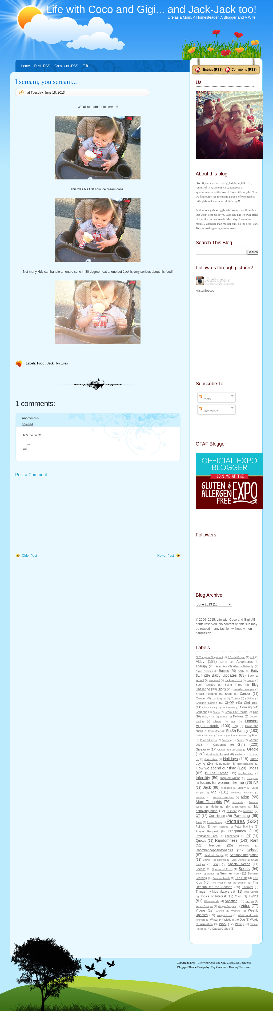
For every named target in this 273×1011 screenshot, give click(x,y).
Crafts (216, 712)
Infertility (203, 778)
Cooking (246, 707)
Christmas (251, 703)
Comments (239, 69)
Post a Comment (31, 474)
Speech (201, 868)
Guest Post (211, 759)
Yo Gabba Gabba (219, 928)
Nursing (248, 811)
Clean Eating (209, 707)
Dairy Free (208, 716)
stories (210, 873)
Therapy (247, 887)
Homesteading (245, 763)
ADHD (223, 661)
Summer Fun (229, 873)
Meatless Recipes (242, 792)
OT (198, 816)
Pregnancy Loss (207, 835)
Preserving (232, 835)
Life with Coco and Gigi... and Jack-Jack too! (151, 9)
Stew (198, 873)
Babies (224, 671)
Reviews (244, 845)
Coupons (201, 711)
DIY (233, 721)
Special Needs (239, 864)
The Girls (241, 878)
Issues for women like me (222, 782)
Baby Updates (224, 675)
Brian (228, 693)
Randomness (226, 840)
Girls (242, 744)
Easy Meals (215, 730)
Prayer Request (207, 831)
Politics (200, 826)
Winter (214, 919)
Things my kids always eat (215, 891)
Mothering (217, 806)
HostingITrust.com (240, 967)
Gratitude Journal (217, 754)
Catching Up (219, 698)
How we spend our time (216, 768)
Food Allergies (208, 740)
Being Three (233, 684)
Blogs (222, 689)
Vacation (231, 901)
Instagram (252, 778)
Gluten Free (224, 749)
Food (41, 363)
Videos (200, 910)
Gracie (252, 749)
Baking (250, 680)
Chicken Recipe (206, 702)
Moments (237, 802)
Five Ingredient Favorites (232, 735)
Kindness (226, 787)
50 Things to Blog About (209, 657)
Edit (85, 66)
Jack (50, 363)
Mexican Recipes (223, 797)
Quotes (201, 840)
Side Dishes (238, 859)
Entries (208, 69)
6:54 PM (27, 424)
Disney (217, 721)
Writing (239, 924)
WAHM (220, 910)
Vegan (250, 901)
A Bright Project (236, 657)
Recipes (214, 845)
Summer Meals (221, 878)
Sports (244, 868)
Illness (252, 768)
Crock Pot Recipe (236, 711)
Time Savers (251, 891)
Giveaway (203, 749)
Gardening (219, 744)
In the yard (245, 773)
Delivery (238, 716)
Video (245, 906)
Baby (241, 670)
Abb (252, 657)
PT (248, 836)
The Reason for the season (228, 882)
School (252, 850)
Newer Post (165, 555)
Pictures (62, 363)
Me (213, 792)
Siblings (221, 859)
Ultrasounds (211, 901)
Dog (235, 726)
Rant (254, 840)
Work (223, 924)
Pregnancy (237, 831)
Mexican (200, 797)
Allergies (221, 666)
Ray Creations (219, 967)
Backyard (214, 680)
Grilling (239, 754)
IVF (255, 783)
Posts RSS (42, 66)
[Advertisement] (55, 515)
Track (238, 896)
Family (242, 730)
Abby (200, 661)
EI (227, 731)
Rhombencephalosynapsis (214, 850)
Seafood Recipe (213, 855)
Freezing (226, 740)
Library (242, 787)
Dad (255, 711)
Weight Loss (224, 915)
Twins (253, 896)
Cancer (245, 694)
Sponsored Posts (222, 869)
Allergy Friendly (243, 666)
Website (235, 910)
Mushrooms (239, 806)
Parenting (242, 815)
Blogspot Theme (187, 967)
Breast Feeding (206, 693)
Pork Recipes (220, 826)
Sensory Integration (244, 855)
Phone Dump (214, 822)
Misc (245, 797)
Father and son (204, 735)
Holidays (230, 759)
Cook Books (228, 707)
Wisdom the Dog (234, 919)
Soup (216, 864)
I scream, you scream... (46, 81)
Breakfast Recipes (244, 689)
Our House (217, 816)
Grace (238, 749)
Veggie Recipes (227, 906)
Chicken (250, 698)
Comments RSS (66, 66)
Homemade (222, 763)
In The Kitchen (216, 773)
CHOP (229, 703)
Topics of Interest (213, 896)
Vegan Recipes (204, 906)
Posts (205, 399)
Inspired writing (230, 778)
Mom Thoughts (209, 802)
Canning (201, 698)
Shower (207, 859)
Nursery (232, 811)
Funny (240, 740)
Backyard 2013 (233, 680)
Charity (235, 698)
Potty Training (244, 826)
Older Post (29, 555)
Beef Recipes (205, 684)
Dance (224, 716)
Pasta (199, 822)
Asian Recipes (204, 670)
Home (25, 66)
